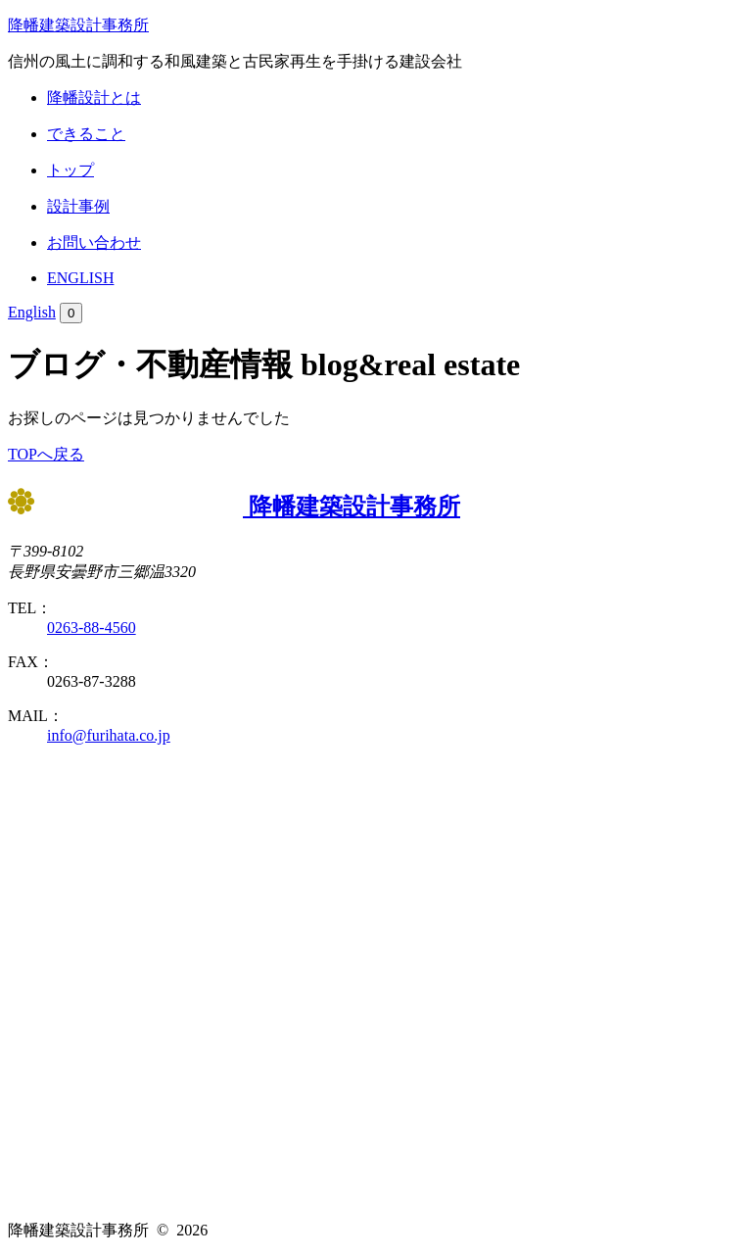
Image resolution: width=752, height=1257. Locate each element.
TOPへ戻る (46, 454)
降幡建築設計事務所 (78, 25)
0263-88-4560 (91, 627)
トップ (70, 170)
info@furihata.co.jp (108, 735)
